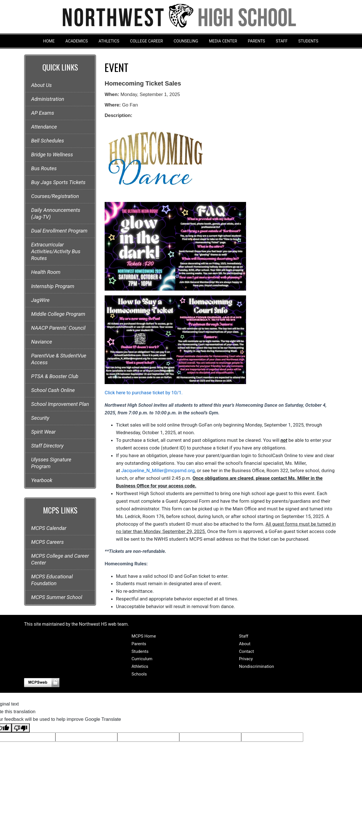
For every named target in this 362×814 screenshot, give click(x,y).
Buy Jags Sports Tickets (58, 182)
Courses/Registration (55, 196)
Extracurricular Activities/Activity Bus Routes (55, 251)
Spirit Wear (43, 432)
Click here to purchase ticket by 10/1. (144, 392)
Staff (282, 41)
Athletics (109, 41)
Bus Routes (44, 168)
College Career (146, 41)
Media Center (223, 41)
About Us (41, 85)
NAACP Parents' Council (58, 328)
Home (49, 41)
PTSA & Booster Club (54, 376)
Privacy (246, 658)
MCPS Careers (47, 542)
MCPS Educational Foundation (52, 580)
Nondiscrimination (256, 666)
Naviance (41, 342)
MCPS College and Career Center (60, 559)
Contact (246, 651)
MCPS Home (144, 636)
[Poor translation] (21, 728)
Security (40, 418)
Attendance (44, 127)
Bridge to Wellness (52, 155)
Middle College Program (58, 314)
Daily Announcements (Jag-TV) (55, 213)
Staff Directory (47, 446)
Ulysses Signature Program (51, 463)
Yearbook (41, 480)
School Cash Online (53, 390)
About (244, 643)
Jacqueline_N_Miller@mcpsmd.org (158, 470)
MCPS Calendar (48, 528)
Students (308, 41)
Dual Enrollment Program (59, 231)
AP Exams (42, 113)
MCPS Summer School (56, 597)
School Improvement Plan (60, 404)
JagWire (40, 300)
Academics (76, 41)
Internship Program (52, 286)
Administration (47, 99)
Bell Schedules (47, 141)
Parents (256, 41)
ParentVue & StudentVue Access (58, 359)
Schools (139, 674)
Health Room (46, 272)
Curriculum (142, 658)
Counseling (186, 41)
